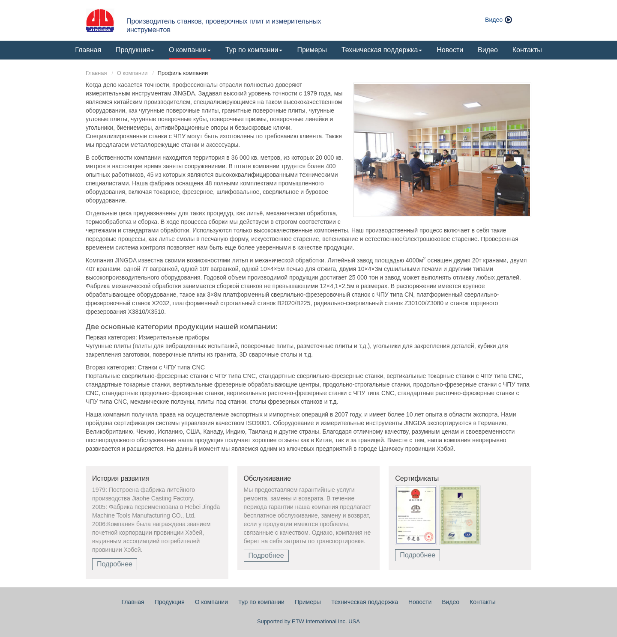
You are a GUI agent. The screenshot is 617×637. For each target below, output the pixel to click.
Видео (494, 19)
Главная (88, 50)
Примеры (312, 50)
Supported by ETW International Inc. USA (308, 621)
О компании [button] (190, 50)
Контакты (527, 50)
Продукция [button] (135, 50)
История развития (121, 478)
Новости (450, 50)
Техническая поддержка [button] (381, 50)
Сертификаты (417, 478)
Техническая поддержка (364, 601)
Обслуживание (267, 478)
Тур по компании (261, 601)
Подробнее (114, 564)
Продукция (170, 601)
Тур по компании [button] (253, 50)
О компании (132, 73)
